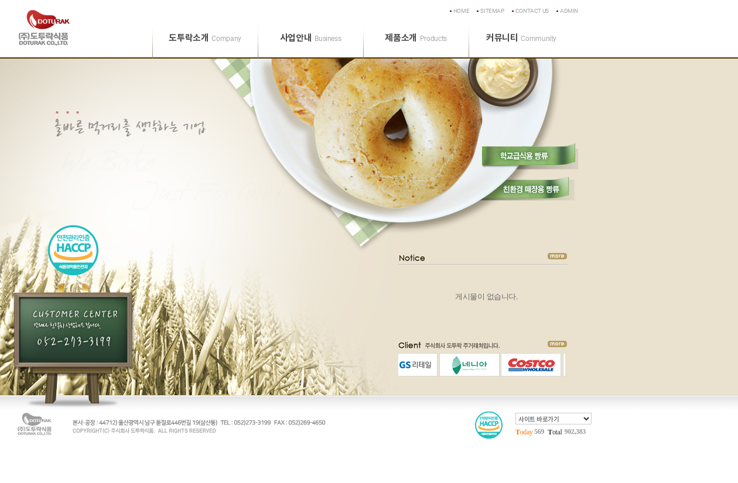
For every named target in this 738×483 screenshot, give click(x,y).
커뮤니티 (521, 38)
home (461, 11)
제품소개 (416, 38)
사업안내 (310, 38)
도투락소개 (205, 38)
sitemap (492, 11)
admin (569, 11)
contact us (532, 11)
